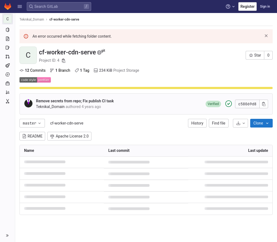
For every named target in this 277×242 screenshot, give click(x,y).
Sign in (265, 6)
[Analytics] (7, 92)
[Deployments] (7, 74)
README (32, 136)
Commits (32, 70)
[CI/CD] (7, 65)
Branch (60, 70)
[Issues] (7, 47)
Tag (82, 70)
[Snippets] (7, 101)
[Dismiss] (266, 35)
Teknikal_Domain (31, 19)
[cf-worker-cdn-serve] (7, 19)
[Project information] (7, 29)
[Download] (240, 123)
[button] (19, 6)
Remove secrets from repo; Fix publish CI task (75, 101)
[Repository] (7, 38)
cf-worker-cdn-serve (66, 123)
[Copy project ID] (63, 60)
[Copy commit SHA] (263, 104)
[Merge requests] (7, 56)
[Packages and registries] (7, 83)
